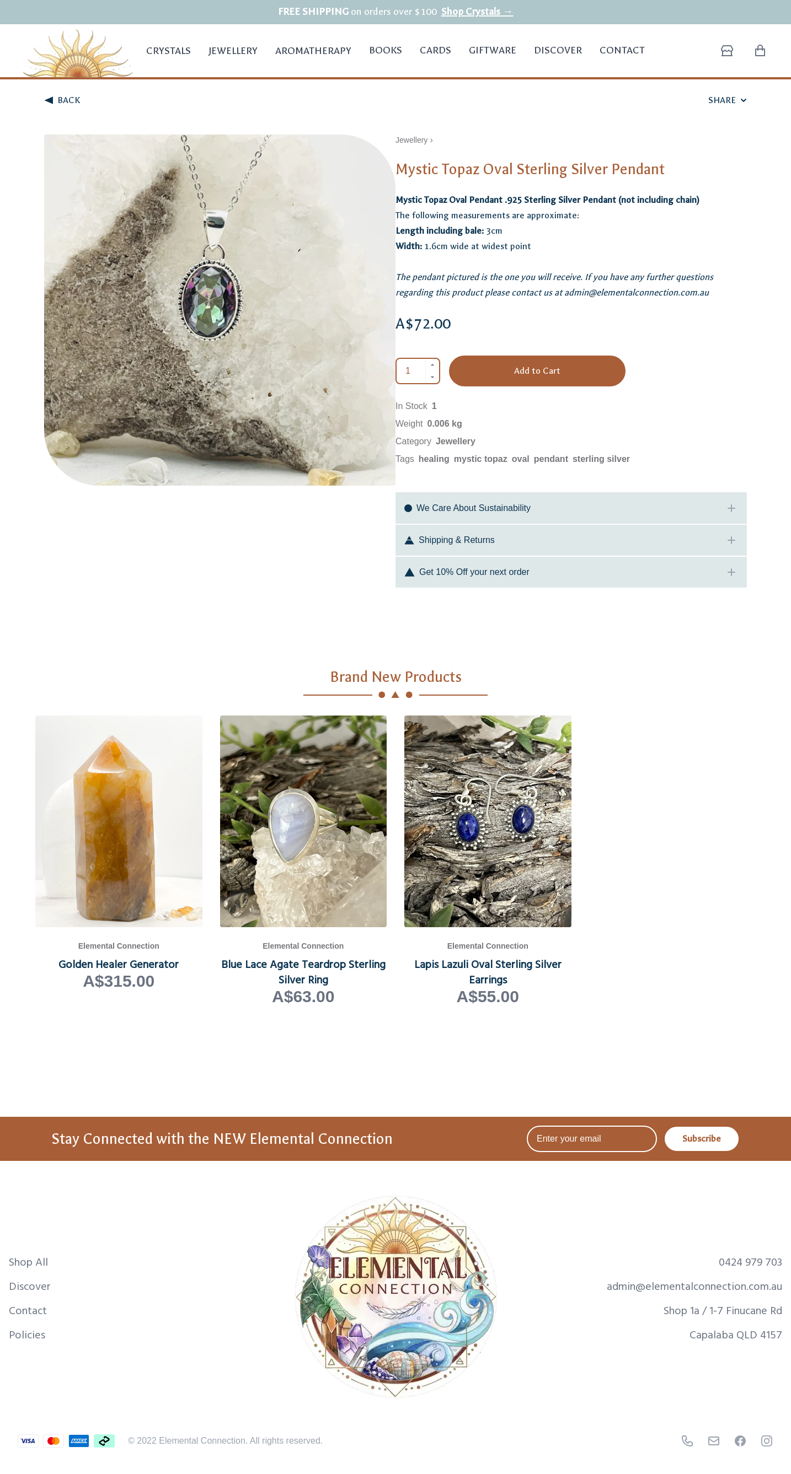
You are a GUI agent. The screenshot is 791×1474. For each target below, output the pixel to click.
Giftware (492, 50)
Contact (622, 50)
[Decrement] (432, 377)
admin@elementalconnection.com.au (694, 1285)
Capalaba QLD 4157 (736, 1334)
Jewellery (233, 57)
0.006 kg (444, 423)
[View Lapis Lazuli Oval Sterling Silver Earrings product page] (488, 861)
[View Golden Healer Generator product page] (118, 861)
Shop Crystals (477, 12)
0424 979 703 (750, 1261)
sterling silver (601, 459)
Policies (27, 1334)
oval (521, 459)
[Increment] (432, 365)
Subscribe (701, 1138)
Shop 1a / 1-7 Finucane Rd (723, 1309)
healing (434, 459)
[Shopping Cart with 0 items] (760, 50)
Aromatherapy (313, 57)
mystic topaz (480, 459)
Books (385, 50)
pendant (551, 459)
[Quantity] (411, 371)
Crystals (168, 57)
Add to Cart (537, 370)
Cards (435, 50)
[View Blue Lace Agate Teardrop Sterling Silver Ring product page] (303, 861)
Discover (558, 50)
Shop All (28, 1261)
